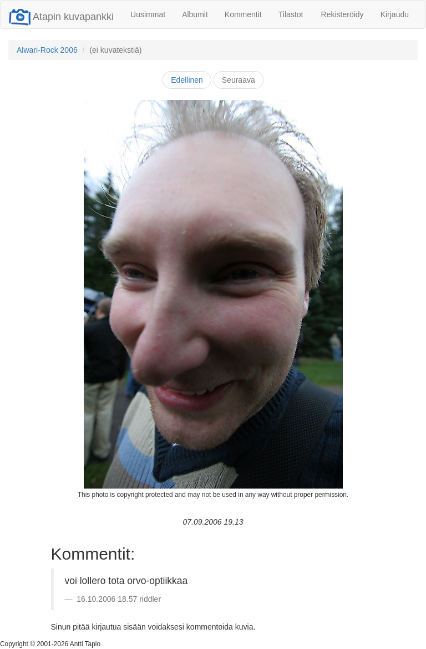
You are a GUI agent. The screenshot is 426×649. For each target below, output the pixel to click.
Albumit (195, 14)
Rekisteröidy (342, 14)
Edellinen (187, 80)
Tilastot (290, 14)
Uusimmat (147, 14)
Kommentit (243, 14)
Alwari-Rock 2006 (47, 50)
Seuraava (238, 80)
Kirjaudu (395, 14)
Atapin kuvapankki (61, 16)
